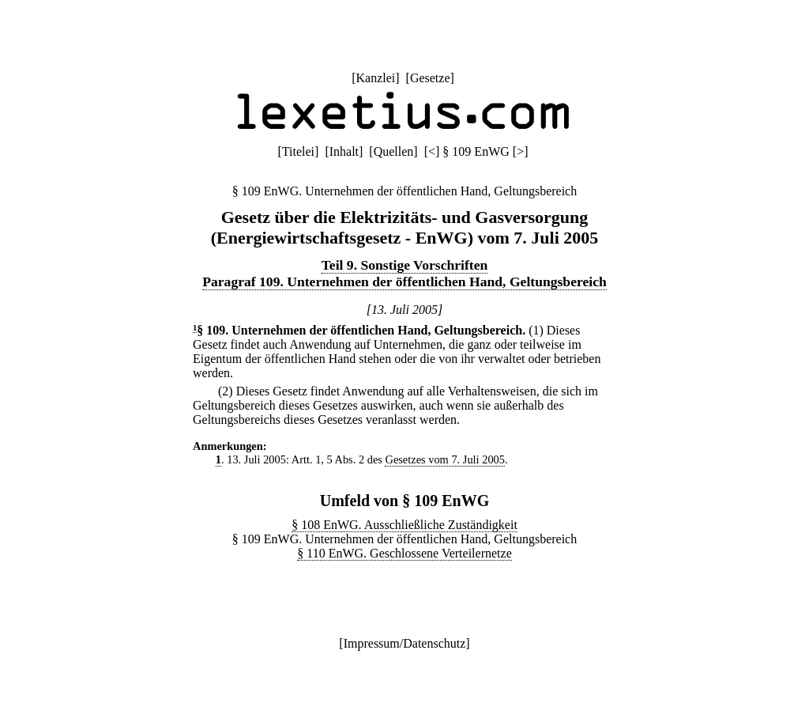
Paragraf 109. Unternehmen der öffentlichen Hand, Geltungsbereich (404, 281)
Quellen (394, 151)
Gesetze (430, 78)
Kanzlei (375, 78)
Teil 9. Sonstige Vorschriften (405, 265)
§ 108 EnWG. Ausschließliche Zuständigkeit (404, 524)
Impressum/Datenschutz (405, 643)
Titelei (298, 151)
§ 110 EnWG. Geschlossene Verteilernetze (404, 553)
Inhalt (344, 151)
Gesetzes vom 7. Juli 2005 (444, 459)
